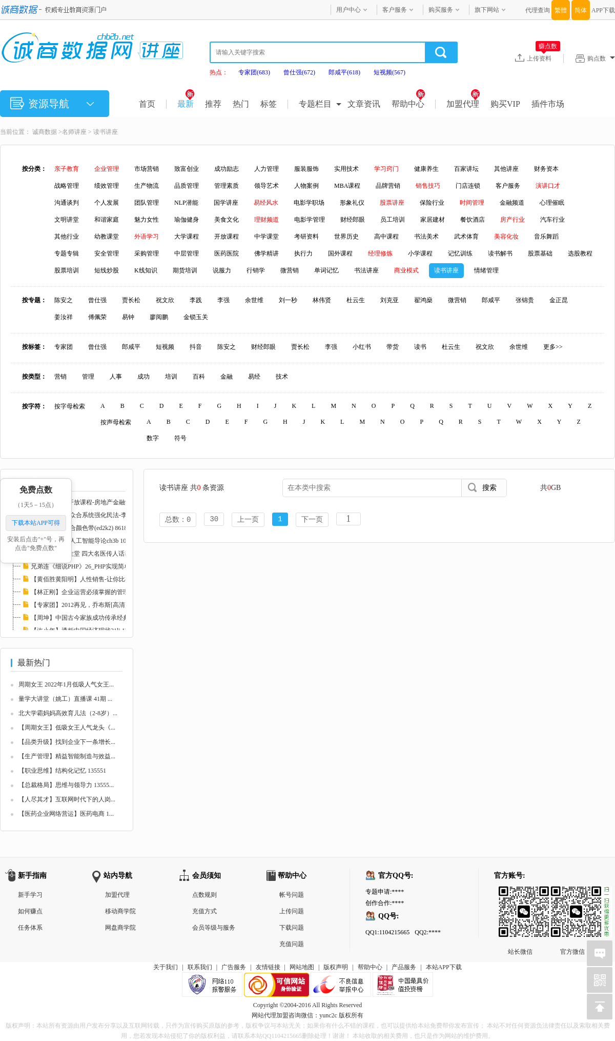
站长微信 (520, 894)
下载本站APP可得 (36, 522)
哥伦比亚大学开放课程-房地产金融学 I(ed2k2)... (94, 502)
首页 (147, 104)
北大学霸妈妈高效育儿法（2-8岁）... (67, 713)
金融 (226, 376)
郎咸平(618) (344, 72)
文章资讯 (363, 104)
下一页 (312, 520)
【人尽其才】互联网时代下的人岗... (66, 799)
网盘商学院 (120, 927)
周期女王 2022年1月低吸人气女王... (66, 684)
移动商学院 (120, 911)
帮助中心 (408, 104)
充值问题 (291, 944)
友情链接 (268, 967)
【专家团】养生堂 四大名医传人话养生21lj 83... (95, 553)
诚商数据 (44, 131)
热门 (241, 104)
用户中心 (348, 9)
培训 (171, 376)
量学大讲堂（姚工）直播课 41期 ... (65, 698)
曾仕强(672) (299, 72)
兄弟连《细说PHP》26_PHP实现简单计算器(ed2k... (99, 566)
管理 (88, 376)
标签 (268, 104)
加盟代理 (463, 104)
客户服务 (394, 9)
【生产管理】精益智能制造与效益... (66, 756)
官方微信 (572, 894)
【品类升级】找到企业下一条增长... (66, 741)
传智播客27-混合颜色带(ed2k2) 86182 (80, 528)
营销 (60, 376)
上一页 (248, 520)
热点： (219, 72)
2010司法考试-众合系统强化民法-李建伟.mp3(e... (96, 515)
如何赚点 (30, 911)
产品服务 (404, 967)
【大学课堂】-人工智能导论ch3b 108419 (84, 540)
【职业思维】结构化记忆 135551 (62, 770)
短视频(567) (389, 72)
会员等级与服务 (213, 927)
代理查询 (537, 10)
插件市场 (547, 104)
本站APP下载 (444, 967)
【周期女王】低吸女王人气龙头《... (66, 727)
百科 (199, 376)
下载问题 (291, 927)
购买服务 (440, 9)
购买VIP (505, 104)
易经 (254, 376)
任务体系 (30, 927)
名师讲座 (74, 131)
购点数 (601, 58)
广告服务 (233, 967)
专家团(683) (254, 72)
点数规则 (204, 894)
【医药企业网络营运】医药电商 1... (66, 813)
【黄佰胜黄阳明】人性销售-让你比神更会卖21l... (96, 579)
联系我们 (200, 967)
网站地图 (302, 967)
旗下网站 (487, 9)
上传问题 (291, 911)
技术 (282, 376)
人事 (116, 376)
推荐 (213, 104)
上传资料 (543, 58)
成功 (143, 376)
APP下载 (603, 10)
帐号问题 (291, 894)
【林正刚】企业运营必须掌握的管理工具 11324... (97, 592)
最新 (185, 104)
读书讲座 (105, 131)
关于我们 (165, 967)
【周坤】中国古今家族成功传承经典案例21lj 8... (95, 617)
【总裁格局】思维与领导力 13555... (66, 785)
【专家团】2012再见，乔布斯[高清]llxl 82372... (94, 604)
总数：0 (178, 520)
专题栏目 (315, 104)
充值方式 (204, 911)
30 (214, 520)
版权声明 (335, 967)
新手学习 (30, 894)
